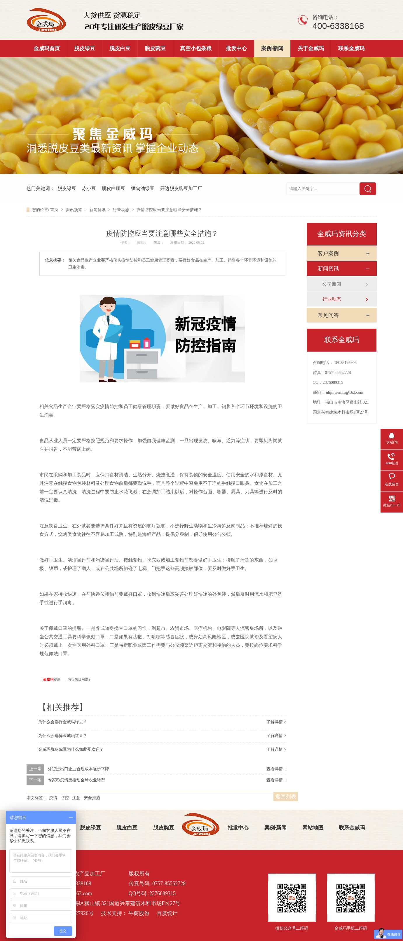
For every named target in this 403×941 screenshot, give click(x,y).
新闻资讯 (98, 210)
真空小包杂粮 (196, 48)
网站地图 (312, 828)
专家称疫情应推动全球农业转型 (76, 780)
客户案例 (328, 253)
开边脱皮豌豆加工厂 (181, 188)
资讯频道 (74, 210)
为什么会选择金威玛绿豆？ (62, 722)
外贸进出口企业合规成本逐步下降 (78, 769)
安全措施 (92, 798)
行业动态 (121, 210)
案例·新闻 (272, 48)
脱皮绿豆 (84, 48)
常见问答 (328, 315)
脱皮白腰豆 (113, 188)
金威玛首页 (47, 48)
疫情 (53, 798)
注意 (76, 798)
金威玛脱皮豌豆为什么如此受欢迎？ (71, 749)
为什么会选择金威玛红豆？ (62, 735)
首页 (55, 210)
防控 (65, 798)
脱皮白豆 (119, 48)
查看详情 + (276, 769)
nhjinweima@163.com (344, 392)
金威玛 (48, 679)
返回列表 (285, 796)
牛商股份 (138, 913)
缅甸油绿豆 (142, 188)
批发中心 (236, 48)
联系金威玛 (351, 48)
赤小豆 (89, 188)
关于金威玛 (311, 48)
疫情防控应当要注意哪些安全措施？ (169, 210)
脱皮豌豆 (155, 48)
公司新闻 (331, 284)
